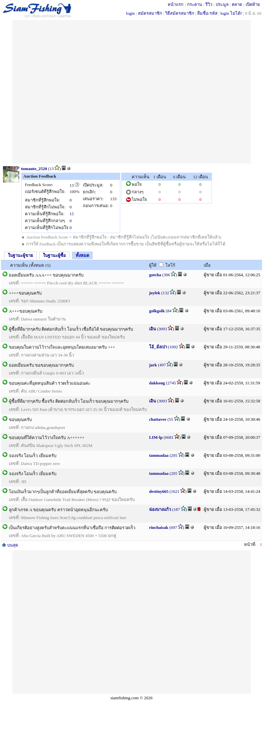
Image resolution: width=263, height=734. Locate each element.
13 (51, 168)
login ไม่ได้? (231, 13)
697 (174, 527)
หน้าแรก (175, 4)
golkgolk (157, 310)
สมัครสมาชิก (150, 13)
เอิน (152, 328)
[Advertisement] (83, 92)
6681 (169, 437)
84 (169, 310)
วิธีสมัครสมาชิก (179, 13)
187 (177, 509)
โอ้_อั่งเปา (158, 346)
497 (163, 364)
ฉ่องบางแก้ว (160, 509)
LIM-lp (155, 437)
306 (167, 274)
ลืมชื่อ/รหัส (207, 13)
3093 (163, 328)
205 (174, 455)
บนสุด (10, 545)
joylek (154, 292)
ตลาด (237, 4)
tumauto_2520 (34, 168)
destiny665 (158, 491)
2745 (171, 382)
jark (153, 364)
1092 (173, 346)
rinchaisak (158, 527)
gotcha (155, 274)
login (130, 13)
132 (166, 292)
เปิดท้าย (253, 4)
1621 (175, 491)
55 (171, 419)
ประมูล (222, 4)
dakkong (157, 382)
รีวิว (208, 4)
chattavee (157, 419)
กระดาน (194, 4)
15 (71, 213)
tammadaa (158, 455)
